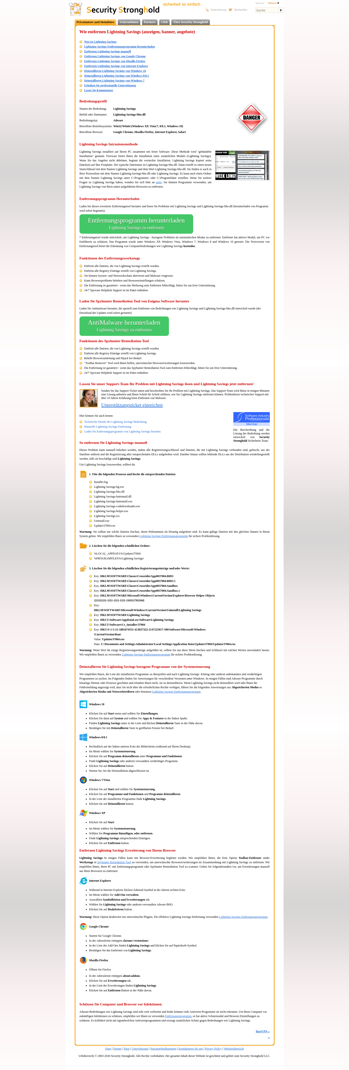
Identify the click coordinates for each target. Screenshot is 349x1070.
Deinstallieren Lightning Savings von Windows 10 (115, 71)
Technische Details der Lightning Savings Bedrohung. (115, 421)
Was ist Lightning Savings (100, 41)
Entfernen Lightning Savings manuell (107, 51)
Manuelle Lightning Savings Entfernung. (108, 426)
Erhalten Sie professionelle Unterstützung (110, 85)
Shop (127, 1048)
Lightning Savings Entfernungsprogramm (163, 536)
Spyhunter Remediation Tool (114, 862)
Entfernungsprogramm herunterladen (136, 224)
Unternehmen (129, 22)
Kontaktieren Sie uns (190, 1048)
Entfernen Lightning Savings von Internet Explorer (116, 66)
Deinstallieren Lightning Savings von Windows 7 (114, 80)
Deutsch (273, 2)
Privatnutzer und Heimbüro (95, 22)
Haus (108, 1048)
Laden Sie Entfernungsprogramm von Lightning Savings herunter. (122, 431)
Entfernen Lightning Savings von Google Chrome (115, 56)
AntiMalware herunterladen (124, 326)
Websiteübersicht (234, 1048)
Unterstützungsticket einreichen (132, 405)
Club (164, 22)
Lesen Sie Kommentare (98, 90)
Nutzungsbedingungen (163, 1048)
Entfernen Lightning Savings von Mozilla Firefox (114, 61)
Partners (150, 22)
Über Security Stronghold (190, 22)
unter (159, 182)
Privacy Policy (213, 1048)
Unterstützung (140, 1048)
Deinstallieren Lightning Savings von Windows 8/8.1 (116, 75)
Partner (117, 1048)
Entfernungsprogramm (178, 1016)
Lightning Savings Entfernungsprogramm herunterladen (119, 46)
